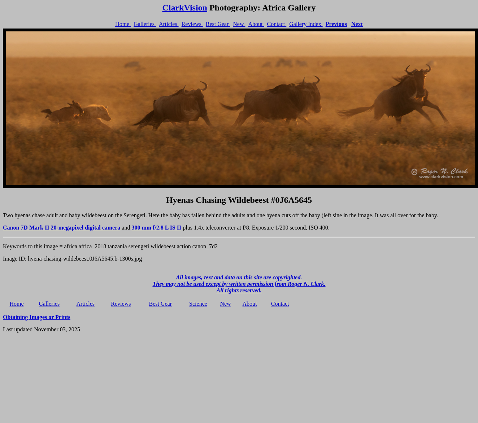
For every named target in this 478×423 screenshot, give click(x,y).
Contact (276, 24)
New (239, 24)
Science (198, 304)
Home (123, 24)
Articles (169, 24)
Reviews (192, 24)
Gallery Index (305, 24)
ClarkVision (184, 7)
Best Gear (218, 24)
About (256, 24)
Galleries (145, 24)
